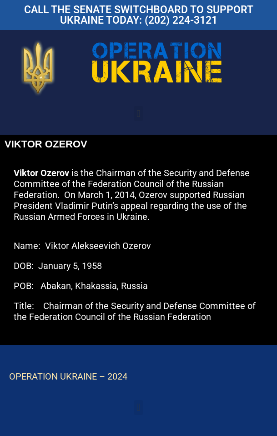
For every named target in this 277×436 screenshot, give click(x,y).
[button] (138, 113)
